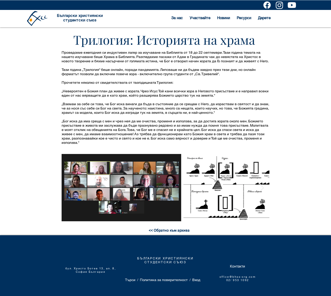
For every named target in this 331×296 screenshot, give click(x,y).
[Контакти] (237, 266)
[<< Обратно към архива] (169, 230)
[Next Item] (261, 187)
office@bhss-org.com (238, 276)
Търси (130, 280)
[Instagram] (279, 5)
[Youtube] (292, 5)
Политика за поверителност (164, 280)
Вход (196, 280)
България (97, 271)
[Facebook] (267, 5)
